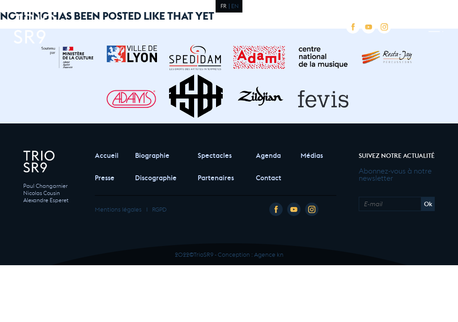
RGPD (159, 209)
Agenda (268, 154)
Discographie (156, 177)
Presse (104, 177)
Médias (312, 154)
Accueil (106, 154)
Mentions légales (118, 209)
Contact (268, 177)
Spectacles (215, 154)
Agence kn (269, 254)
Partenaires (216, 177)
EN (235, 5)
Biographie (152, 154)
